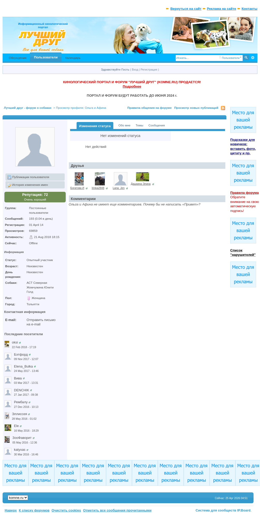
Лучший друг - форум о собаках (27, 107)
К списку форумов (34, 510)
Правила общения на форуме (149, 107)
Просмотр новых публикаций (196, 107)
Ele (16, 426)
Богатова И (77, 188)
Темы (139, 125)
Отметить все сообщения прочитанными (117, 510)
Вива (18, 378)
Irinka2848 (98, 188)
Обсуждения (17, 57)
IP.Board (244, 510)
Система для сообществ (216, 510)
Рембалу (21, 402)
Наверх (11, 510)
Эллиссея (19, 414)
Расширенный (253, 57)
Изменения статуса (95, 126)
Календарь (72, 57)
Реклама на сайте (221, 9)
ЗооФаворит (22, 438)
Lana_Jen (119, 188)
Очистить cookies (66, 510)
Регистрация (148, 69)
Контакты (249, 9)
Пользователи (46, 57)
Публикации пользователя (28, 177)
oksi (15, 342)
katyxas (19, 450)
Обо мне (124, 125)
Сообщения (156, 125)
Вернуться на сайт (185, 9)
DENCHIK (21, 390)
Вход (135, 69)
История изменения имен (27, 185)
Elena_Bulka (23, 366)
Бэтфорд (21, 354)
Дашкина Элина (141, 183)
